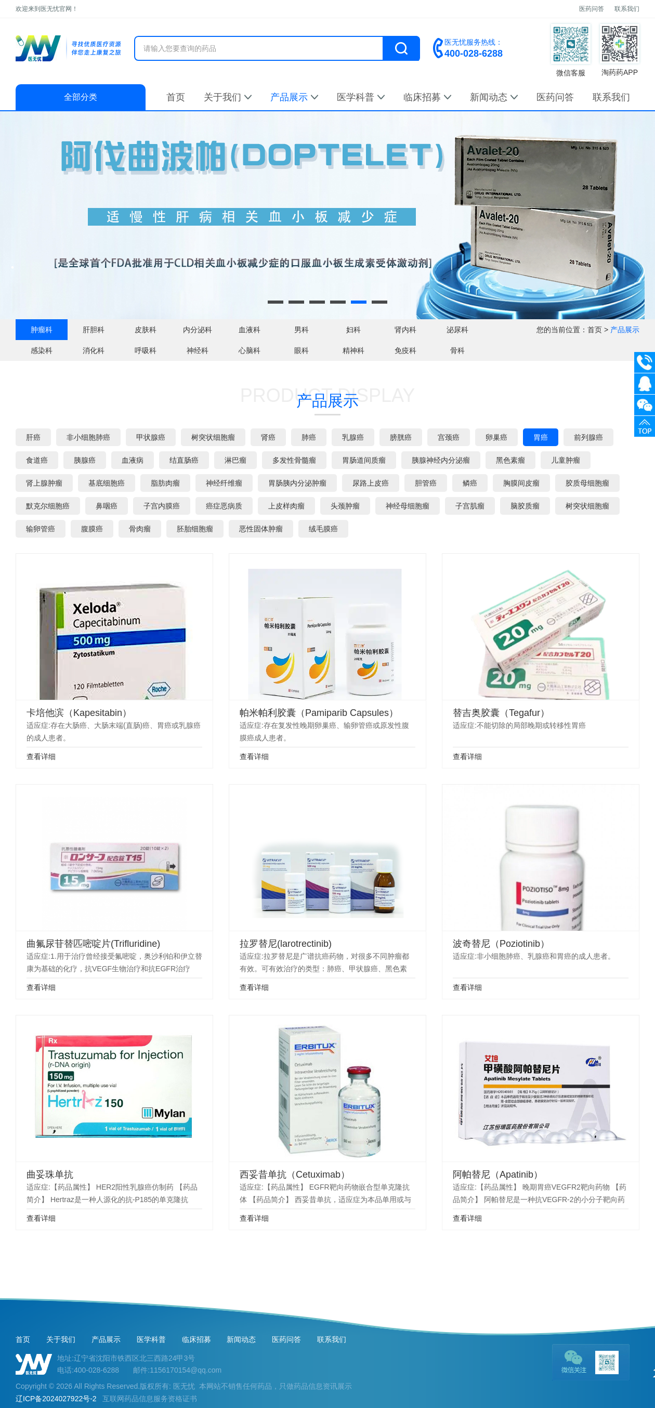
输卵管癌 (40, 529)
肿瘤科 (42, 329)
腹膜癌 (92, 529)
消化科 (93, 350)
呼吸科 (145, 350)
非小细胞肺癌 (88, 437)
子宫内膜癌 (161, 506)
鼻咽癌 (106, 506)
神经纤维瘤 (224, 483)
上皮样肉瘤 (286, 506)
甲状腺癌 (150, 437)
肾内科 (405, 329)
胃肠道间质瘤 (364, 460)
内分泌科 (197, 329)
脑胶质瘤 (525, 506)
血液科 (249, 329)
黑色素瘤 (510, 460)
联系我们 (626, 8)
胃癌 (540, 437)
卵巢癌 (496, 437)
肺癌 (309, 437)
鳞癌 (470, 483)
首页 (175, 97)
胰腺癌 (85, 460)
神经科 (197, 350)
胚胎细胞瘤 (195, 529)
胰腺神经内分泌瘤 (441, 460)
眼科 (301, 350)
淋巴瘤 (235, 460)
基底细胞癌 (106, 483)
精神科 (353, 350)
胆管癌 (426, 483)
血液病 (132, 460)
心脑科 (249, 350)
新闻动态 (494, 97)
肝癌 (33, 437)
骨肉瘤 (140, 529)
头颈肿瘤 (345, 506)
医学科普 (361, 97)
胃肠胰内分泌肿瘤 (297, 483)
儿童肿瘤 (565, 460)
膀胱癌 (401, 437)
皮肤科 (145, 329)
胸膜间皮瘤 (521, 483)
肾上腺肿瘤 (44, 483)
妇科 (353, 329)
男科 (301, 329)
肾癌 (268, 437)
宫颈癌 (449, 437)
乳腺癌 (353, 437)
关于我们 (228, 97)
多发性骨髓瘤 (294, 460)
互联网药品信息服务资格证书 (149, 1398)
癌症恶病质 (224, 506)
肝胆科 (93, 329)
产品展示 (294, 97)
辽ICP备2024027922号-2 (56, 1398)
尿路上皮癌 (370, 483)
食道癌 (37, 460)
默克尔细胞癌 (48, 506)
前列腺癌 (588, 437)
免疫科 (405, 350)
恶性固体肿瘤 (261, 529)
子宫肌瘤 (469, 506)
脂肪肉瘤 (165, 483)
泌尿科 (457, 329)
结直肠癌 (184, 460)
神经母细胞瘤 (407, 506)
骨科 (457, 350)
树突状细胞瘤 (213, 437)
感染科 (42, 350)
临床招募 (427, 97)
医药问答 (591, 8)
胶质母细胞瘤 (587, 483)
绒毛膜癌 (323, 529)
